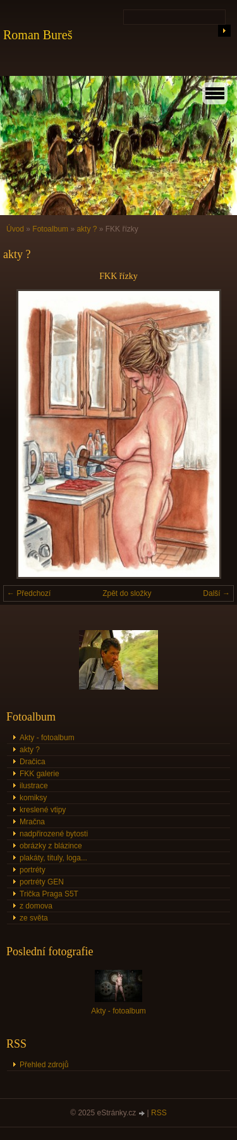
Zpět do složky (126, 593)
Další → (216, 593)
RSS (159, 1112)
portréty (33, 869)
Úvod (15, 229)
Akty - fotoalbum (47, 737)
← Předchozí (29, 593)
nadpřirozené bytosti (54, 833)
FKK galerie (39, 773)
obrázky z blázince (51, 845)
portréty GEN (42, 881)
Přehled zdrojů (44, 1064)
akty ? (86, 229)
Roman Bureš (37, 35)
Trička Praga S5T (49, 893)
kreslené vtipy (43, 809)
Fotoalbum (50, 229)
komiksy (33, 797)
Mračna (32, 821)
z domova (36, 905)
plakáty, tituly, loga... (53, 857)
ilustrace (34, 785)
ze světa (34, 918)
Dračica (33, 761)
